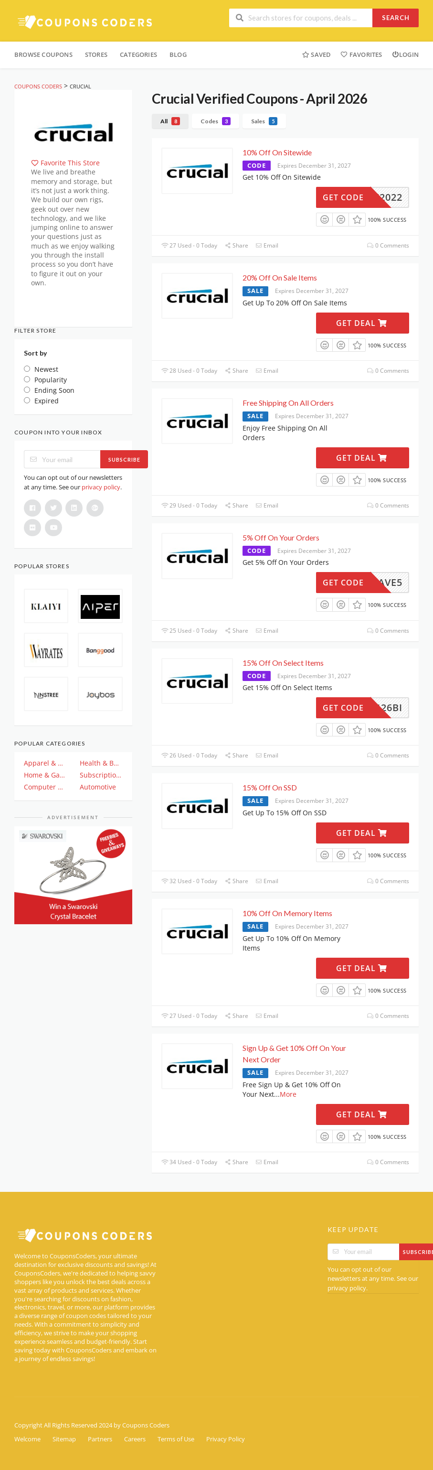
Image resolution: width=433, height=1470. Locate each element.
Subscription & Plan (101, 774)
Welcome (27, 1439)
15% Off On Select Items (283, 662)
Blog (178, 54)
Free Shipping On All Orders (288, 402)
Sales (264, 121)
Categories (138, 54)
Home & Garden (45, 774)
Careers (135, 1439)
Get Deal (361, 323)
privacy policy (101, 487)
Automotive (98, 786)
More (288, 1094)
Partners (100, 1439)
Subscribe (124, 459)
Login (405, 54)
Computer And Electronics (45, 786)
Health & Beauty (101, 762)
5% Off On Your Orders (281, 537)
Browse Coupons (43, 54)
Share (236, 245)
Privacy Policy (225, 1439)
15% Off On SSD (270, 787)
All (170, 121)
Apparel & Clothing (45, 762)
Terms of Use (176, 1439)
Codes (216, 121)
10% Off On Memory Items (287, 913)
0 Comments (388, 245)
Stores (96, 54)
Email (266, 245)
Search (396, 18)
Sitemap (64, 1439)
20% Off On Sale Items (280, 277)
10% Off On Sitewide (277, 152)
